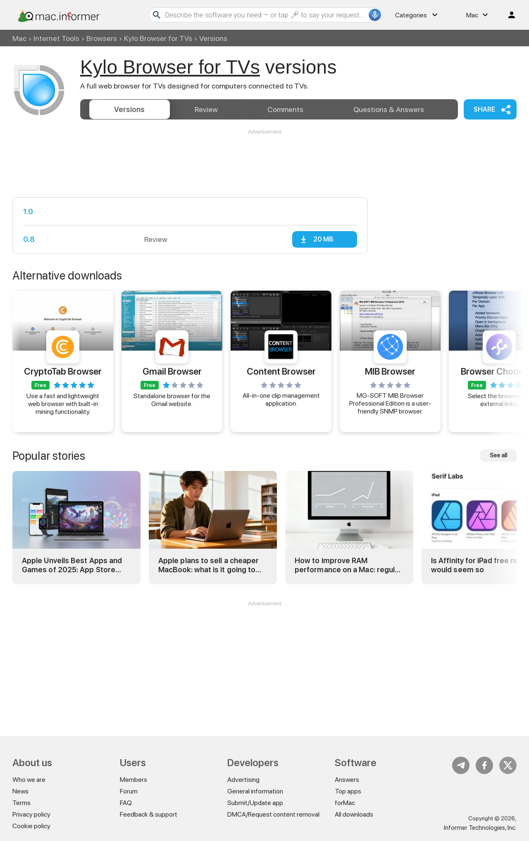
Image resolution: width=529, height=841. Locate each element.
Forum (129, 791)
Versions (129, 109)
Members (133, 780)
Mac (19, 38)
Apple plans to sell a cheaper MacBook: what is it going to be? (208, 565)
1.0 (28, 211)
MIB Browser (390, 371)
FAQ (126, 803)
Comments (285, 109)
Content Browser (281, 371)
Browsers (101, 38)
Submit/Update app (255, 803)
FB (484, 765)
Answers (388, 109)
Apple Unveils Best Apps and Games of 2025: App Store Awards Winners (72, 565)
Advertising (243, 780)
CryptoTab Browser (63, 371)
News (20, 791)
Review (206, 109)
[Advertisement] (264, 160)
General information (255, 791)
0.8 (29, 239)
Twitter (508, 765)
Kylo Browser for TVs (158, 38)
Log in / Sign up (508, 15)
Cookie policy (31, 826)
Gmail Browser (172, 371)
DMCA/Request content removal (273, 814)
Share (484, 109)
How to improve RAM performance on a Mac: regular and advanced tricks (348, 565)
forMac (345, 803)
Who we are (28, 780)
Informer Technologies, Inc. (480, 827)
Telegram (460, 765)
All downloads (354, 814)
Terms (21, 803)
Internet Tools (56, 38)
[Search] (266, 14)
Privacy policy (31, 814)
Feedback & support (148, 814)
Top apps (348, 791)
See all (498, 455)
